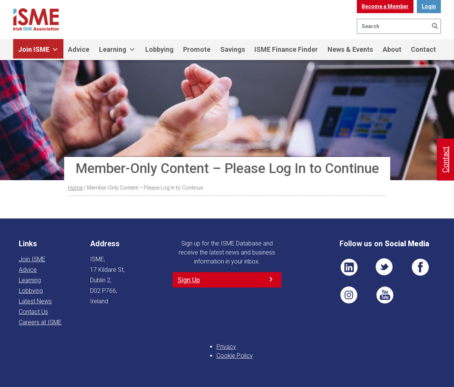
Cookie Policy (234, 355)
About (392, 49)
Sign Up (188, 280)
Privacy (226, 346)
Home (75, 188)
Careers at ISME (40, 322)
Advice (78, 49)
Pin (349, 295)
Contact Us (33, 311)
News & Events (350, 49)
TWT (384, 267)
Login (429, 6)
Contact (423, 49)
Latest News (35, 301)
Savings (232, 49)
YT (384, 295)
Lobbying (159, 49)
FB (420, 267)
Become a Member (385, 6)
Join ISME (38, 49)
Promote (196, 49)
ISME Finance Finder (286, 49)
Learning (117, 49)
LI (349, 267)
